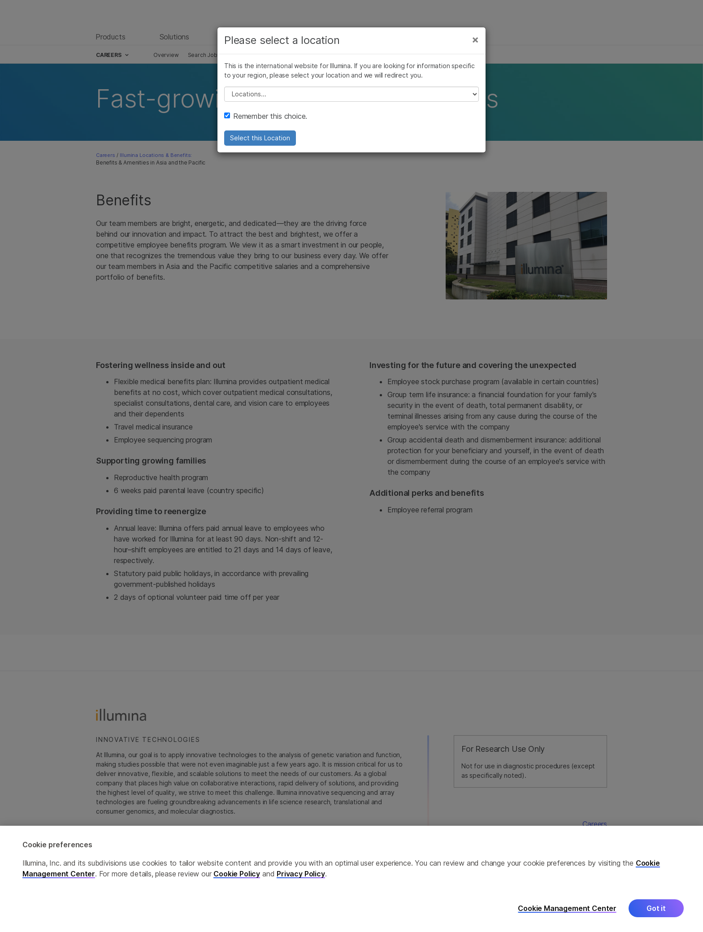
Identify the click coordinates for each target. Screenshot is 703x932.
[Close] (475, 39)
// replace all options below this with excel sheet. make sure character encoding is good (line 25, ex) (351, 94)
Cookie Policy (236, 892)
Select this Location (260, 138)
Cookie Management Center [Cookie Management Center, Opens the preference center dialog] (567, 927)
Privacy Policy (301, 892)
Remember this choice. (265, 116)
